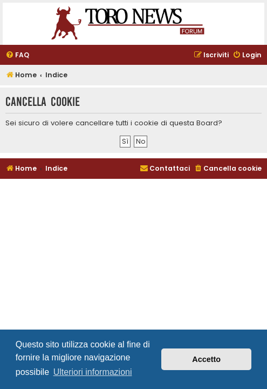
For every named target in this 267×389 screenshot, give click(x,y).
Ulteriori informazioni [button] (92, 372)
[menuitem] (17, 55)
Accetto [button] (206, 359)
